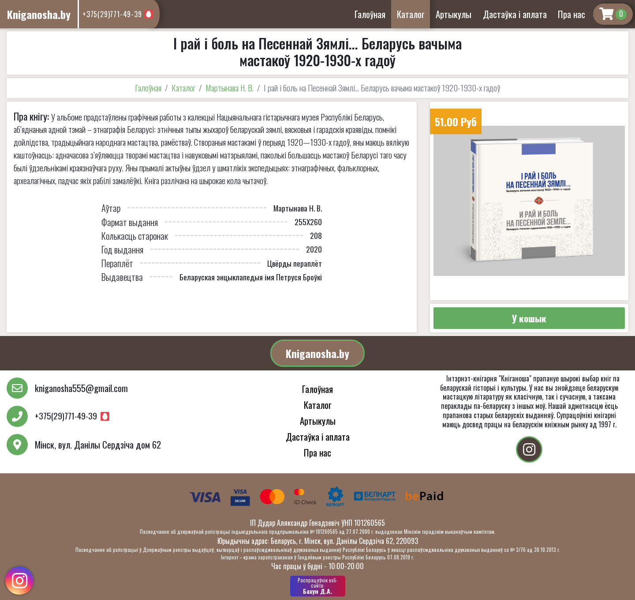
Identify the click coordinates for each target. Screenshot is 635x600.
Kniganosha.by (317, 353)
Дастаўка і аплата (515, 14)
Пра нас (571, 14)
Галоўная (370, 14)
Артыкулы (453, 14)
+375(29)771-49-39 (112, 14)
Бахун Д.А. (318, 586)
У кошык (529, 318)
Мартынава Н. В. (229, 87)
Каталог (411, 14)
